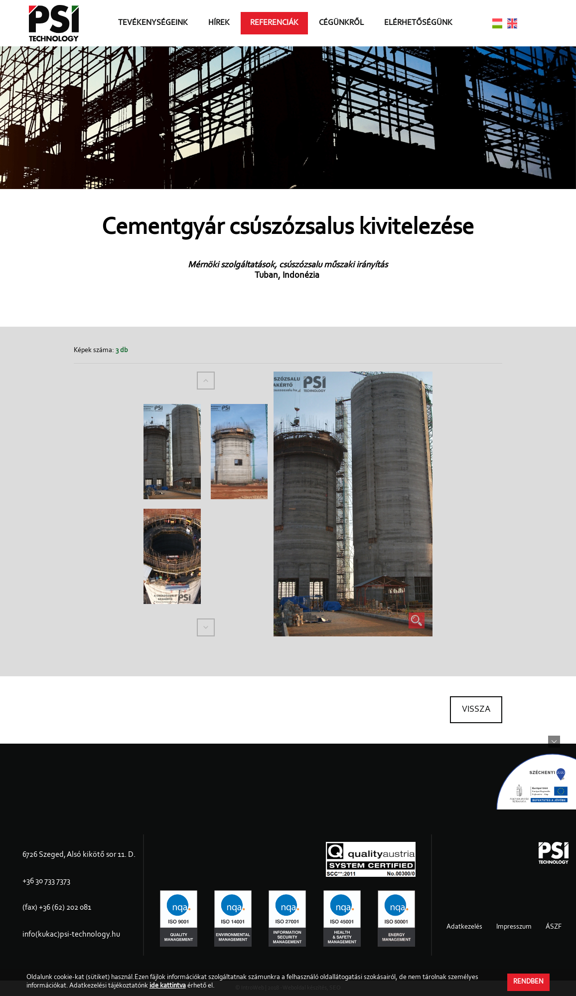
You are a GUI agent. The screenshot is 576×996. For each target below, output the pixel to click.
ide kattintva (167, 986)
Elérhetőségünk (418, 23)
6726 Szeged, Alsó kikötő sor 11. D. (79, 855)
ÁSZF (554, 927)
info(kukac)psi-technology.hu (71, 935)
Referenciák (274, 23)
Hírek (219, 23)
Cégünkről (341, 23)
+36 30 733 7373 (46, 881)
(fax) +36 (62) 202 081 (56, 908)
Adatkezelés (464, 927)
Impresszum (514, 927)
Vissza (476, 709)
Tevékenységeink (153, 23)
